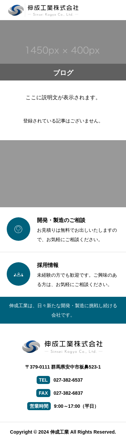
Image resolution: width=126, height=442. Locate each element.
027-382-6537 (68, 380)
